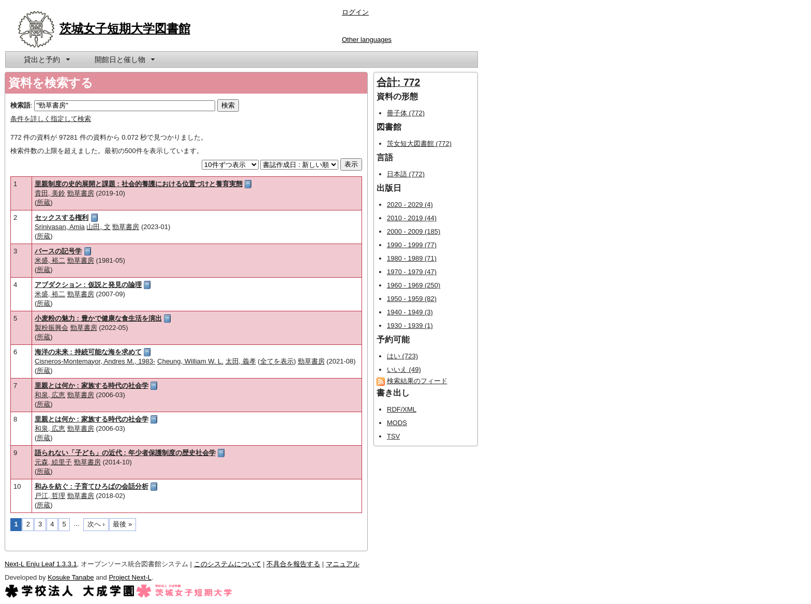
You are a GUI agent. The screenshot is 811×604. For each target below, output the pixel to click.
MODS (397, 423)
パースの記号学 (58, 251)
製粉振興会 (51, 327)
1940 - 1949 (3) (410, 312)
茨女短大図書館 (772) (419, 143)
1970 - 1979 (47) (412, 272)
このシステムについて (227, 564)
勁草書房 (80, 193)
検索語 (20, 105)
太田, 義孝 (241, 361)
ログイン (355, 12)
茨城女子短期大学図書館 (124, 28)
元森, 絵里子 (53, 462)
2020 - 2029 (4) (410, 204)
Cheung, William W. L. (190, 361)
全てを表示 (277, 361)
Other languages (367, 39)
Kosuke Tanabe (71, 577)
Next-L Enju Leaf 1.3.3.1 (41, 564)
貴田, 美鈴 (50, 193)
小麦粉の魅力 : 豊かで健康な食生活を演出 (98, 318)
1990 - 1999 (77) (412, 245)
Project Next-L (130, 577)
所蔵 (43, 202)
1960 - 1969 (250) (413, 285)
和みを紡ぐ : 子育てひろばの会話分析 (91, 486)
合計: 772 (398, 82)
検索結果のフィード (417, 381)
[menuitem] (46, 59)
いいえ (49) (404, 369)
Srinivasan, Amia (60, 227)
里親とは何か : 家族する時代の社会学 (91, 385)
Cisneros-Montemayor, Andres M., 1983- (95, 361)
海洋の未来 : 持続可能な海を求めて (88, 352)
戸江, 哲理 (50, 496)
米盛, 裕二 (50, 260)
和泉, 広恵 (50, 395)
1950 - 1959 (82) (412, 299)
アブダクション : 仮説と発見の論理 (88, 285)
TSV (393, 436)
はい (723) (402, 356)
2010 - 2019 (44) (412, 218)
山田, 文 (98, 227)
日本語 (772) (406, 174)
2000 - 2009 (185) (413, 231)
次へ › (96, 524)
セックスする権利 (61, 217)
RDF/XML (401, 409)
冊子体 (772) (406, 113)
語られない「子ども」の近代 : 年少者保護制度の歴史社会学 (125, 453)
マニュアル (342, 564)
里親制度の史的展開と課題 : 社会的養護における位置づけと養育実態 (139, 184)
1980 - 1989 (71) (412, 258)
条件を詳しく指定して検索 (50, 119)
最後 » (122, 524)
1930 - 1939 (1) (410, 325)
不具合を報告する (293, 564)
